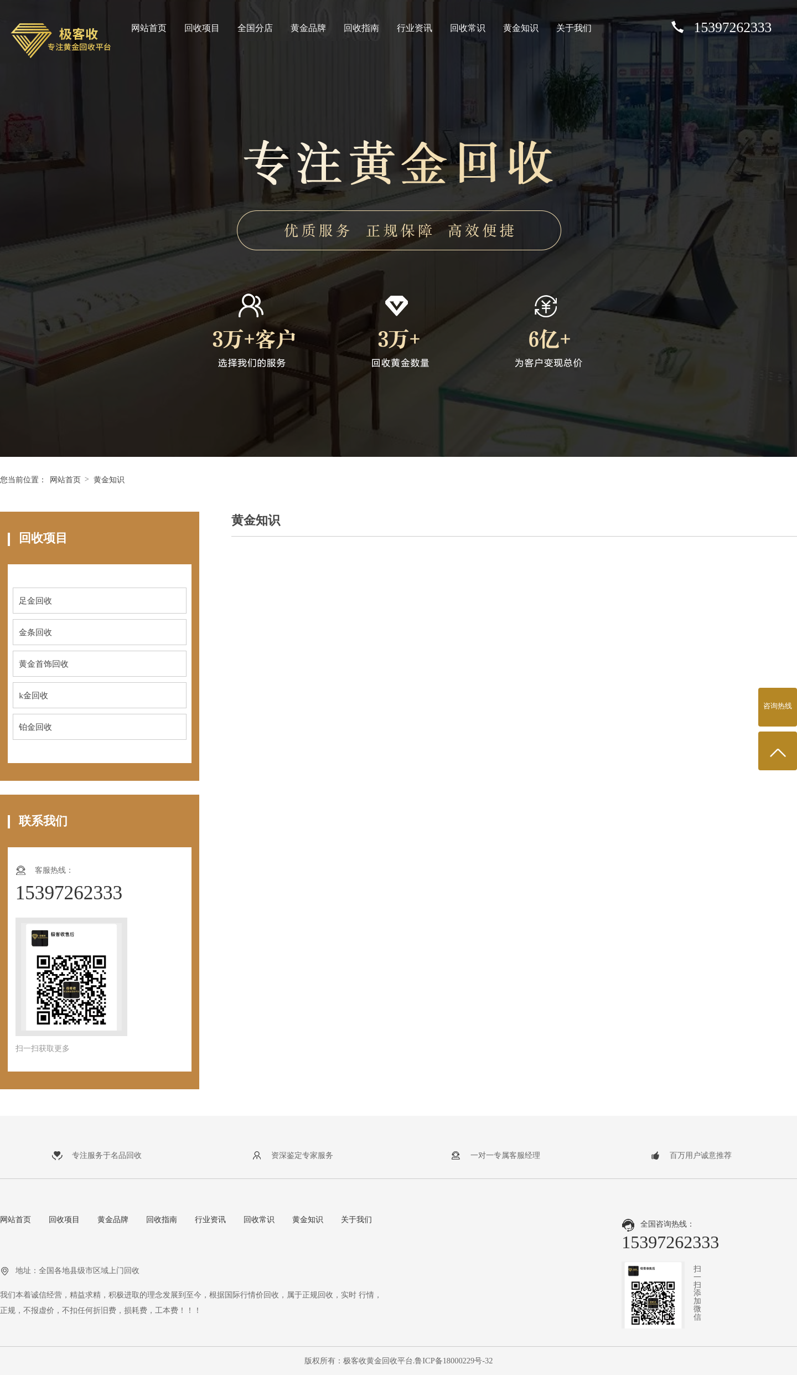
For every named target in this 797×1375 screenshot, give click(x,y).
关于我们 (574, 28)
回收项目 (202, 28)
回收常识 (467, 28)
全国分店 (255, 28)
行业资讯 (414, 28)
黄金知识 (521, 28)
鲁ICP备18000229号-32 (454, 1360)
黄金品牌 (308, 28)
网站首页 (149, 28)
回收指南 (361, 28)
